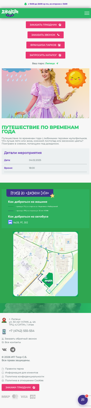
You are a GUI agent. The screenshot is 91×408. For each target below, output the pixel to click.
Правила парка (13, 368)
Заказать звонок (45, 34)
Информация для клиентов (20, 372)
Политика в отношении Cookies (22, 380)
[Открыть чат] (83, 400)
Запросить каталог (45, 55)
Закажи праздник (20, 387)
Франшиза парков (45, 45)
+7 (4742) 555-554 (21, 331)
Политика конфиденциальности (23, 376)
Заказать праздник (45, 24)
